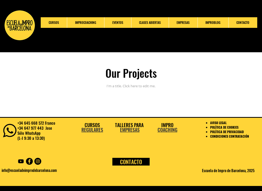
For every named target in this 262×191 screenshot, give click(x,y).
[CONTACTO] (131, 162)
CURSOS (92, 124)
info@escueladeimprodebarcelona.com (29, 170)
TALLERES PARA (130, 124)
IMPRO (167, 124)
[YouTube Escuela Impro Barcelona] (20, 161)
